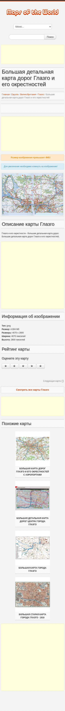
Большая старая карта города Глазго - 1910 (32, 616)
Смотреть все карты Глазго (32, 389)
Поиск (50, 37)
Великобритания (28, 94)
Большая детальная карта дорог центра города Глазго (32, 521)
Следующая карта (52, 381)
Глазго (41, 94)
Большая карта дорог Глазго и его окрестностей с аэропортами (32, 471)
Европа (15, 94)
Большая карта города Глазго (32, 569)
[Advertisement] (32, 54)
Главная (6, 94)
